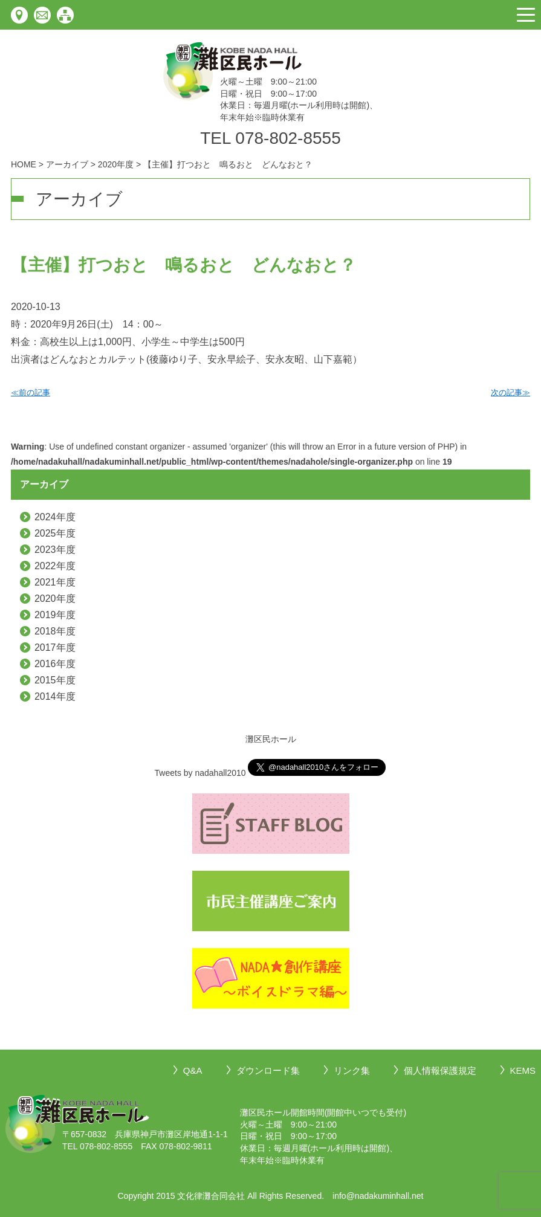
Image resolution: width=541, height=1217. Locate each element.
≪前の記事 (30, 392)
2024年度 (55, 517)
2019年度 (55, 615)
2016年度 (55, 664)
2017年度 (55, 647)
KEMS (523, 1070)
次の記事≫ (510, 392)
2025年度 (55, 533)
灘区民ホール (270, 739)
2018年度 (55, 631)
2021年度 (55, 582)
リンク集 (352, 1070)
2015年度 (55, 680)
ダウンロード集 (268, 1070)
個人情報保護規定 (440, 1070)
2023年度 (55, 549)
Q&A (192, 1070)
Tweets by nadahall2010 (200, 773)
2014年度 (55, 696)
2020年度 (55, 598)
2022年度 (55, 566)
